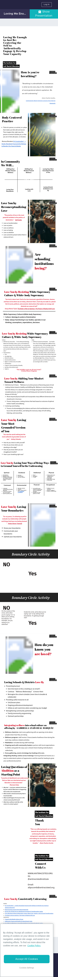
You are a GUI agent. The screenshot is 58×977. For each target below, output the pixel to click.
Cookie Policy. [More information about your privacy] (34, 945)
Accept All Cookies (26, 959)
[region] (26, 950)
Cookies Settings (26, 968)
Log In (47, 5)
